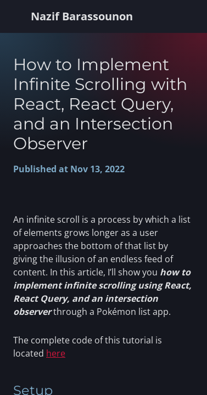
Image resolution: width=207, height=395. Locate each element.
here (55, 353)
